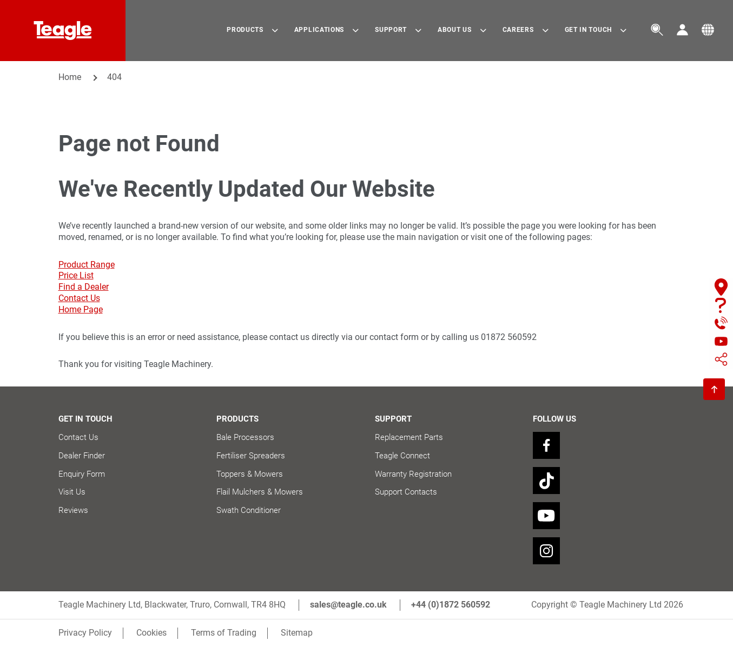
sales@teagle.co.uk (348, 604)
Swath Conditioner (248, 510)
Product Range (86, 264)
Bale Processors (245, 437)
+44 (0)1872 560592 (450, 604)
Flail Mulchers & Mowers (259, 492)
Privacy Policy (85, 633)
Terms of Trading (223, 633)
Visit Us (71, 492)
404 (114, 77)
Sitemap (297, 633)
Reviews (73, 510)
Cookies (151, 633)
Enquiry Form (81, 474)
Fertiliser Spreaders (250, 456)
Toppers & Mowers (249, 474)
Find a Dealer (83, 287)
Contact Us (79, 298)
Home (69, 77)
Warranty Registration (413, 474)
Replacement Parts (409, 437)
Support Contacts (406, 492)
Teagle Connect (402, 456)
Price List (76, 275)
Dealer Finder (81, 456)
